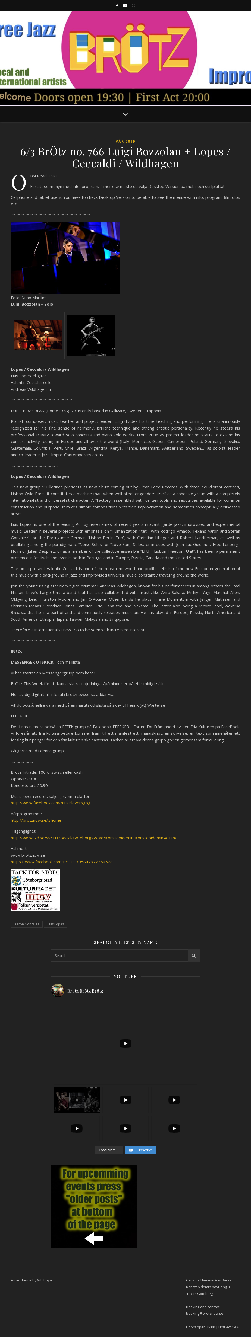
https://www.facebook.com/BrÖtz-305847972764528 (62, 861)
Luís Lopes (56, 924)
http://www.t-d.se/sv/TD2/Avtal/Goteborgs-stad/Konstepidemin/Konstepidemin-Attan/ (94, 837)
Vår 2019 (125, 141)
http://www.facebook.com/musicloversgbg (50, 802)
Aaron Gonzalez (26, 924)
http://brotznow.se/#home (36, 820)
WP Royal (45, 1280)
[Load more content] (109, 1150)
